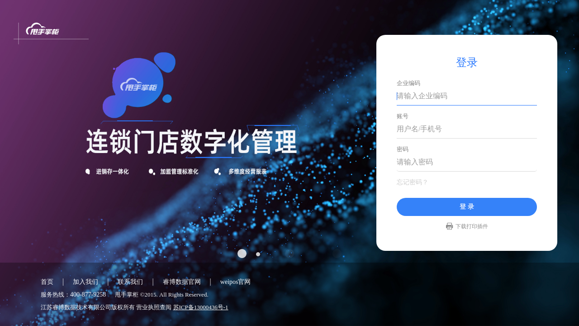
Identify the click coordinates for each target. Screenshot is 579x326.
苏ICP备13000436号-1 (200, 307)
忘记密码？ (412, 182)
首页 (47, 281)
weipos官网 (235, 281)
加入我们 (85, 281)
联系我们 (130, 281)
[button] (248, 253)
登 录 (467, 206)
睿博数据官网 (182, 281)
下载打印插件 (472, 226)
